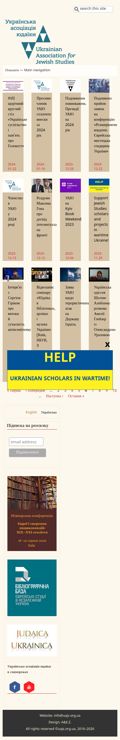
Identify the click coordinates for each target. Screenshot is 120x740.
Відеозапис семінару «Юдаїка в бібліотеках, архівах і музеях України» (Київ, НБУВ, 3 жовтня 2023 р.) (46, 325)
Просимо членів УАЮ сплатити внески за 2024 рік (44, 118)
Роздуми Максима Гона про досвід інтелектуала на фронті (47, 217)
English (31, 413)
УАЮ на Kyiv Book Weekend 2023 (73, 212)
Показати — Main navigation (27, 70)
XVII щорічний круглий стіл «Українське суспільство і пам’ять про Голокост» (17, 123)
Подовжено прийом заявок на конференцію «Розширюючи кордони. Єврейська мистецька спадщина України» (105, 126)
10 (114, 391)
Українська (49, 413)
